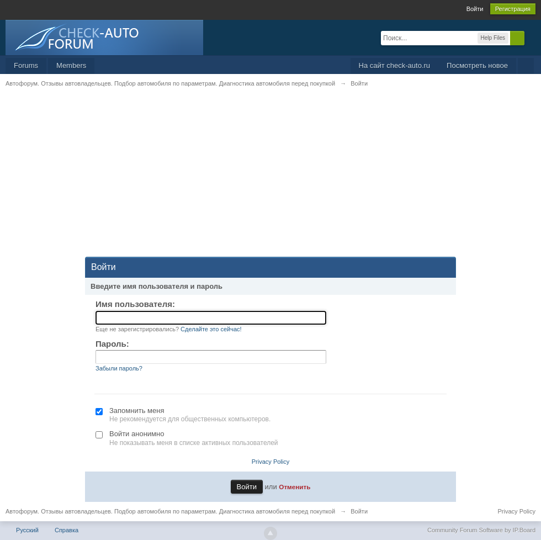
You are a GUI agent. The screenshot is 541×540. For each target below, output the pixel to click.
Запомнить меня (136, 410)
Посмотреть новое (477, 65)
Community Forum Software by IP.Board (481, 530)
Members (71, 65)
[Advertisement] (270, 179)
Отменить (294, 486)
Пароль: (112, 343)
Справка (66, 530)
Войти (475, 9)
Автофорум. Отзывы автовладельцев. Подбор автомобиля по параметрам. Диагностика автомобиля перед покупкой (170, 511)
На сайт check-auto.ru (395, 65)
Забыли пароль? (119, 368)
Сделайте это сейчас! (211, 329)
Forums (26, 65)
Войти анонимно (136, 434)
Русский (27, 530)
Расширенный (531, 37)
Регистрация (513, 9)
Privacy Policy (270, 461)
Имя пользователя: (135, 304)
